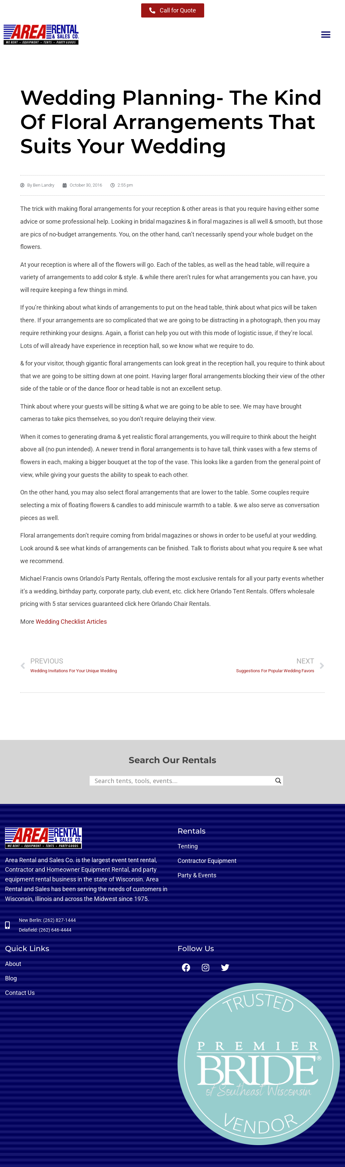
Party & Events (197, 875)
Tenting (188, 846)
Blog (11, 978)
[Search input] (183, 780)
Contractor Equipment (207, 860)
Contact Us (20, 992)
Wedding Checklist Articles (71, 621)
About (13, 963)
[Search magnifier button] (278, 780)
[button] (325, 34)
